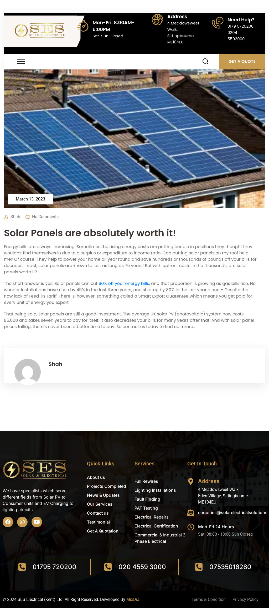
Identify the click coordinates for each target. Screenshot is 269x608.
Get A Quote (242, 61)
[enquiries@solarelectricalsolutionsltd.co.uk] (190, 512)
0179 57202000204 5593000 (240, 32)
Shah (15, 216)
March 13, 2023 (30, 199)
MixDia (132, 599)
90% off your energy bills (124, 283)
